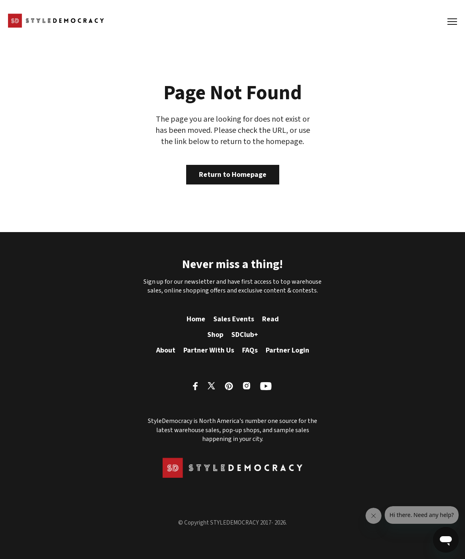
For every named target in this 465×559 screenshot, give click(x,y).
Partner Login (287, 350)
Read (270, 319)
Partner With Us (208, 350)
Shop (215, 335)
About (165, 350)
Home (196, 319)
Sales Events (233, 319)
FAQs (250, 350)
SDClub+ (244, 335)
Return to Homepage (232, 175)
